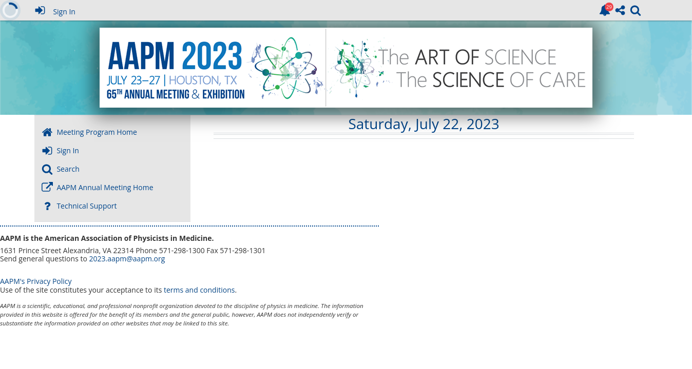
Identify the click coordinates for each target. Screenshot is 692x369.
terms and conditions (199, 290)
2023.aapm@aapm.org (127, 258)
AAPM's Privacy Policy (36, 281)
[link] (604, 10)
